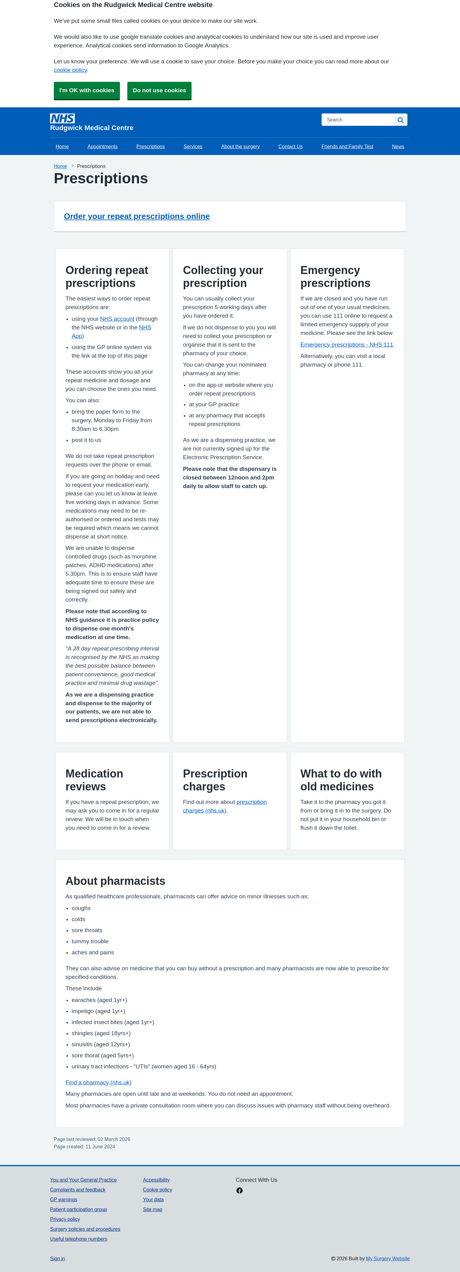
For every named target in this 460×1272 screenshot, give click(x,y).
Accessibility (156, 1179)
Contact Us (291, 146)
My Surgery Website (388, 1258)
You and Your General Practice (83, 1179)
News (398, 146)
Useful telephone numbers (78, 1238)
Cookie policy (157, 1189)
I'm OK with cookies (86, 90)
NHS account (117, 319)
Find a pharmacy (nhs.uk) (98, 1082)
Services (193, 146)
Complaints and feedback (77, 1189)
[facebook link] (239, 1191)
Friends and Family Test (347, 146)
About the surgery (240, 146)
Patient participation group (78, 1209)
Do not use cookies (159, 90)
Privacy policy (65, 1219)
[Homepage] (182, 122)
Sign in (57, 1258)
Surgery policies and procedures (85, 1228)
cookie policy (70, 70)
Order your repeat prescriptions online (137, 216)
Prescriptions (151, 146)
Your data (153, 1199)
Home (62, 146)
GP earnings (63, 1199)
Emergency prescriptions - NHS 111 (346, 345)
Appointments (103, 146)
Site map (152, 1209)
